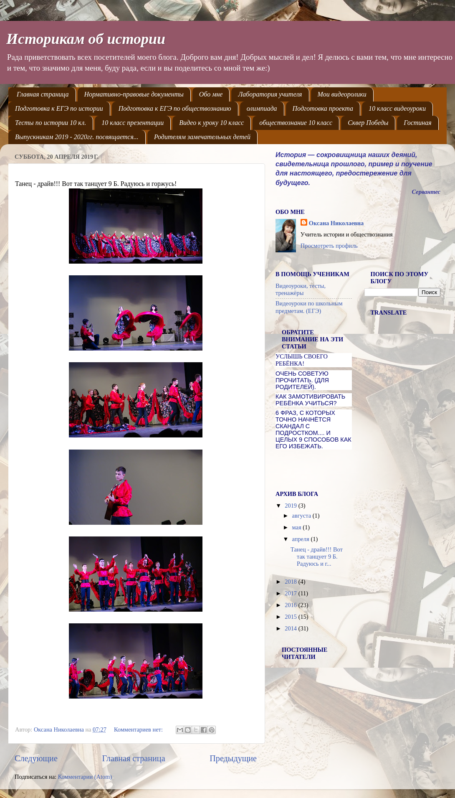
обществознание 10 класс (295, 122)
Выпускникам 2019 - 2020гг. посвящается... (77, 136)
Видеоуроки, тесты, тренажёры (301, 289)
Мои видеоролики (342, 94)
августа (302, 515)
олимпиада (262, 108)
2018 (291, 581)
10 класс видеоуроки (397, 108)
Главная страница (43, 94)
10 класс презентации (132, 122)
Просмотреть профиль (329, 245)
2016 (291, 605)
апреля (301, 539)
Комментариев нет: (139, 729)
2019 (291, 505)
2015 (291, 616)
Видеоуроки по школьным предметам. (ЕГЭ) (309, 307)
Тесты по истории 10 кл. (50, 122)
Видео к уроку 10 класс (211, 122)
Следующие (36, 758)
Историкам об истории (85, 38)
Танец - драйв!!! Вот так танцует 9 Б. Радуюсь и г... (317, 556)
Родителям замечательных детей (202, 136)
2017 (291, 593)
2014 (291, 628)
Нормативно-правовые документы (134, 94)
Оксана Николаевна (336, 223)
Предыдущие (233, 758)
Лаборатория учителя (270, 94)
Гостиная (417, 122)
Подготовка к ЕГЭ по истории (59, 108)
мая (297, 527)
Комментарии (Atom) (85, 776)
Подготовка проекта (323, 108)
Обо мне (211, 94)
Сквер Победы (368, 122)
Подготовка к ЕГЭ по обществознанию (175, 108)
